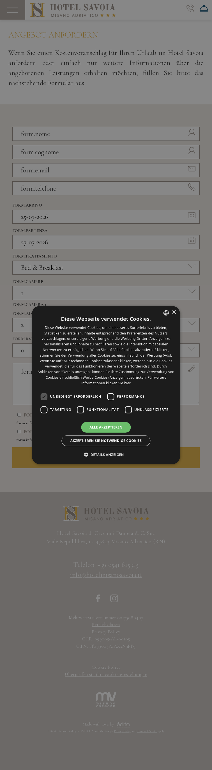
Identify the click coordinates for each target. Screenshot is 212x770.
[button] (106, 454)
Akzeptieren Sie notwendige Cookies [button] (106, 440)
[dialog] (106, 385)
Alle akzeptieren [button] (106, 427)
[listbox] (166, 312)
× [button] (174, 312)
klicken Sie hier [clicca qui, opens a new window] (118, 383)
